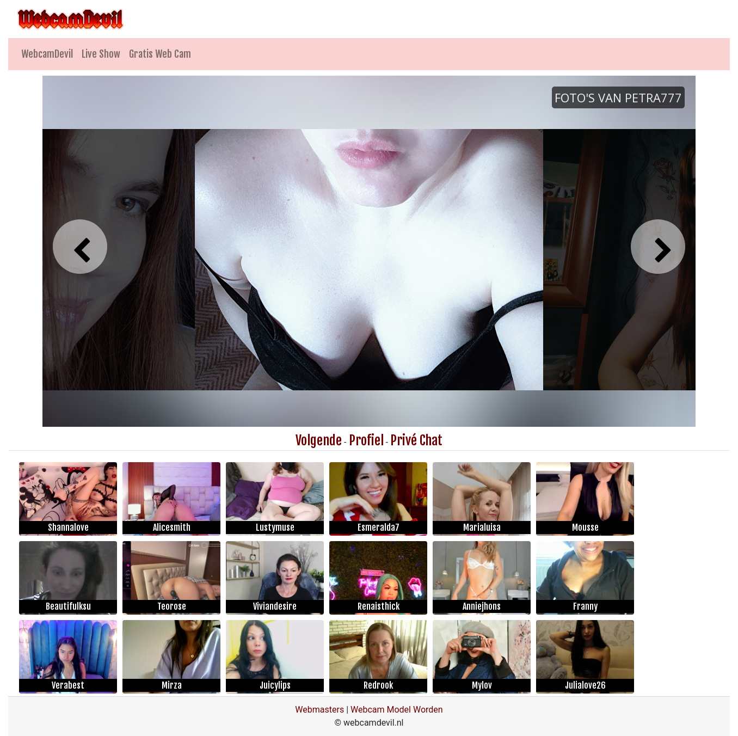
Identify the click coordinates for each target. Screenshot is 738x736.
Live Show (101, 54)
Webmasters (319, 709)
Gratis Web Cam (160, 54)
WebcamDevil (47, 54)
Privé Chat (416, 440)
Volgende (319, 440)
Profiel (366, 440)
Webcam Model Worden (396, 709)
